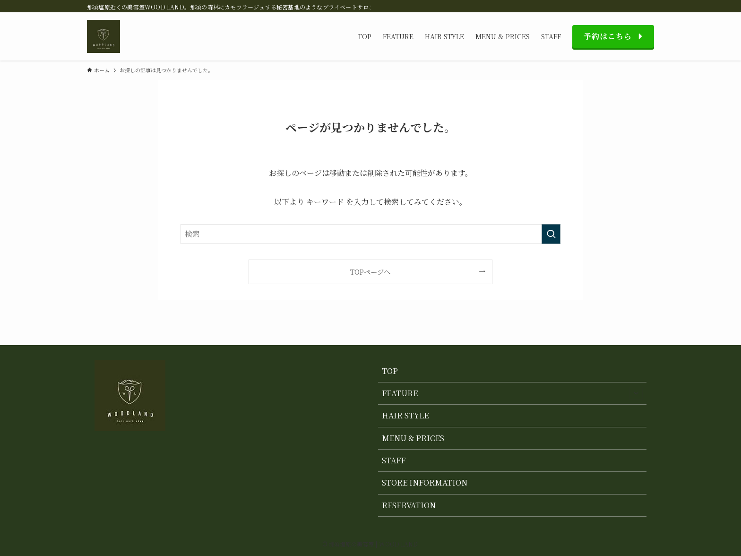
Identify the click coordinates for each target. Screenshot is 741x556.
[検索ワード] (370, 234)
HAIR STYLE (405, 415)
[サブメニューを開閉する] (636, 393)
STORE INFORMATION (424, 482)
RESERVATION (409, 505)
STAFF (393, 460)
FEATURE (512, 393)
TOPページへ (370, 272)
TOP (390, 370)
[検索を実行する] (551, 234)
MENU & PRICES (413, 438)
